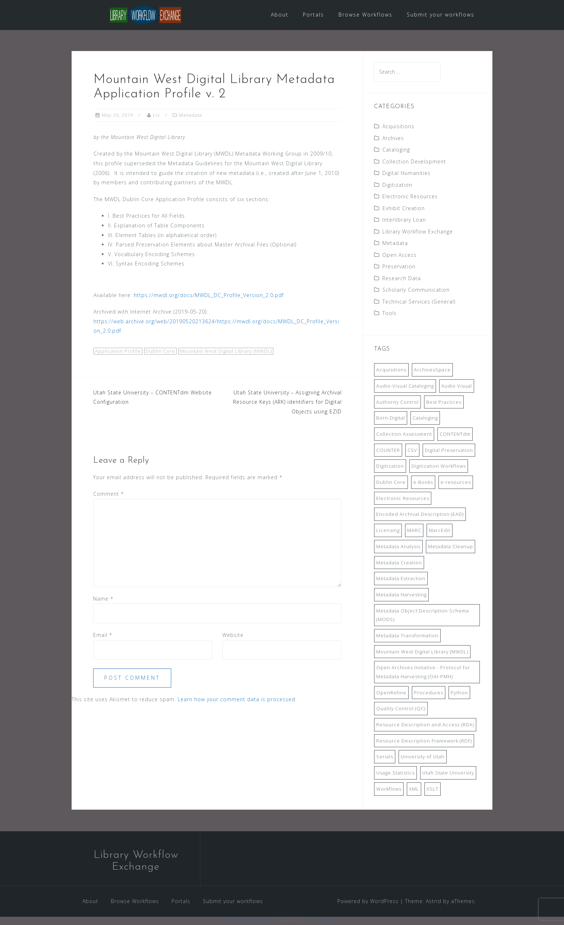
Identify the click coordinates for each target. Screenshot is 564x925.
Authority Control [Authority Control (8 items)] (397, 402)
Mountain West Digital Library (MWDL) (226, 351)
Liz (156, 115)
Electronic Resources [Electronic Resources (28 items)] (402, 498)
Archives (393, 138)
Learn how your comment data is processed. (237, 699)
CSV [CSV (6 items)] (412, 450)
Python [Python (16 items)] (459, 693)
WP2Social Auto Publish (251, 921)
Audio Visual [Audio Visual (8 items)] (456, 386)
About (279, 14)
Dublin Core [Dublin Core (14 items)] (391, 483)
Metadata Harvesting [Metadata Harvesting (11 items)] (401, 595)
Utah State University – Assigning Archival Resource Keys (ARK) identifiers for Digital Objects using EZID (287, 402)
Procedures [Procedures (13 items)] (428, 693)
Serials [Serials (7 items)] (384, 757)
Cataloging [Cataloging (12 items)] (425, 418)
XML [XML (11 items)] (414, 789)
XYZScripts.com (322, 921)
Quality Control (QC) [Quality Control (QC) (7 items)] (401, 709)
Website (233, 635)
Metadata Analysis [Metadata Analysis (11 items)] (398, 547)
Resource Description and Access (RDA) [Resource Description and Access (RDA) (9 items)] (425, 725)
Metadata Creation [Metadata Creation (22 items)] (399, 563)
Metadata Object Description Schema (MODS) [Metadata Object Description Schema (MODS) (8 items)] (422, 615)
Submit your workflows (440, 14)
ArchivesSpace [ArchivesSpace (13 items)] (432, 370)
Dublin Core (160, 351)
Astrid (433, 901)
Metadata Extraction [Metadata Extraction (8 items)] (401, 579)
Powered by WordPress (368, 901)
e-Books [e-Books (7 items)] (423, 483)
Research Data (401, 278)
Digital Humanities (406, 173)
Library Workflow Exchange (417, 231)
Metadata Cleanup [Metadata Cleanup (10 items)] (450, 547)
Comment (108, 494)
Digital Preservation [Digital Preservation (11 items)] (449, 450)
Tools (389, 313)
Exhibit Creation (403, 208)
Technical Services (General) (418, 302)
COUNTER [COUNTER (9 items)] (388, 450)
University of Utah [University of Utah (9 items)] (423, 757)
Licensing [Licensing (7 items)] (388, 531)
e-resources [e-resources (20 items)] (456, 483)
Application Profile (118, 351)
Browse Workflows (365, 14)
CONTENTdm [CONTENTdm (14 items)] (455, 434)
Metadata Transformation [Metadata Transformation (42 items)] (407, 636)
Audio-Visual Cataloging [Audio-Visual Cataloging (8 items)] (405, 386)
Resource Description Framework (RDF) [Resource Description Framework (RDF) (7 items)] (424, 741)
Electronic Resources (410, 197)
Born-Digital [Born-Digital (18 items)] (390, 418)
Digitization (397, 185)
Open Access (399, 255)
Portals (313, 14)
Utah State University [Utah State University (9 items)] (448, 773)
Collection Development (414, 161)
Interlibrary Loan (404, 220)
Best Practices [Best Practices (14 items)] (443, 402)
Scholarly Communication (416, 290)
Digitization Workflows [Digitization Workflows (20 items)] (438, 466)
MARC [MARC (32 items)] (414, 531)
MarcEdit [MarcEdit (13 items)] (439, 531)
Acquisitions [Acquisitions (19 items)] (391, 370)
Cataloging (396, 150)
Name (103, 599)
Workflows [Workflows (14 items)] (388, 789)
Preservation (398, 267)
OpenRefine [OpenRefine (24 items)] (391, 693)
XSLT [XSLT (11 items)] (432, 789)
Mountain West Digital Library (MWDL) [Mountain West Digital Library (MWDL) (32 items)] (422, 652)
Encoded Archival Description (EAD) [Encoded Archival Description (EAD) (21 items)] (420, 515)
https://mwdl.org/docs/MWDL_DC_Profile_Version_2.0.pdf (209, 295)
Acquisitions (398, 127)
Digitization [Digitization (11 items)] (390, 466)
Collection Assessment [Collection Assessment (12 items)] (404, 434)
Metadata (190, 115)
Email (102, 635)
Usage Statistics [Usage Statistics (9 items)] (395, 773)
